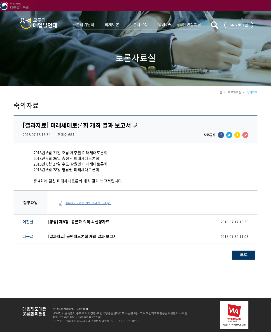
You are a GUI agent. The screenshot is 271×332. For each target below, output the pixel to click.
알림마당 (165, 24)
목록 (244, 255)
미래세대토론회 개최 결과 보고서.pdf (88, 203)
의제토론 (112, 24)
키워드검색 (214, 25)
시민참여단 (192, 24)
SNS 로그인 (239, 25)
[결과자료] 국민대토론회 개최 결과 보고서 (82, 236)
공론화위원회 (83, 24)
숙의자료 (252, 92)
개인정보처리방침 (63, 308)
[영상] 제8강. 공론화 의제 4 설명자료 (78, 221)
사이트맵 (82, 308)
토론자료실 (138, 24)
